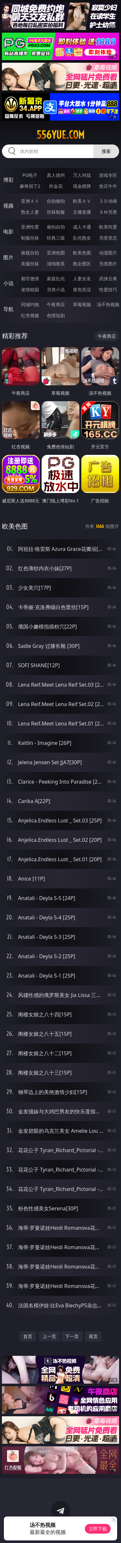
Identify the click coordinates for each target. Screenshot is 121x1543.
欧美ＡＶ (82, 201)
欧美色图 (82, 253)
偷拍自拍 (56, 227)
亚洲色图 (56, 253)
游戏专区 (108, 175)
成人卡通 (82, 227)
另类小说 (56, 289)
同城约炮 (30, 304)
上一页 (49, 1336)
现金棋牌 (82, 186)
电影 (8, 231)
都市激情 (30, 278)
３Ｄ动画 (108, 201)
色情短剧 (56, 315)
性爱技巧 (108, 289)
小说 (8, 283)
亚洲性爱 (30, 227)
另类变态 (108, 238)
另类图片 (108, 264)
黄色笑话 (82, 289)
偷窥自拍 (30, 253)
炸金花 (56, 186)
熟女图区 (82, 264)
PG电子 (29, 175)
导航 (8, 309)
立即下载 (98, 1529)
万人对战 (82, 175)
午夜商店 (56, 304)
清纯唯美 (56, 264)
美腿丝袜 (30, 264)
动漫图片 (108, 253)
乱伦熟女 (82, 238)
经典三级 (56, 238)
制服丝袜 (30, 238)
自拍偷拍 (56, 201)
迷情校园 (30, 289)
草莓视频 (82, 304)
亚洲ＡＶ (30, 201)
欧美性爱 (108, 227)
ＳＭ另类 (108, 212)
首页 (27, 1336)
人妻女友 (82, 278)
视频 (8, 205)
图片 (8, 257)
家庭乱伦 (56, 278)
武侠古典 (108, 278)
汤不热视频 (108, 304)
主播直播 (82, 212)
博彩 (8, 179)
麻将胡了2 (30, 186)
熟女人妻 (30, 212)
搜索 (106, 151)
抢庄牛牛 (108, 186)
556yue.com (60, 134)
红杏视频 (30, 315)
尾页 (93, 1336)
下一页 (72, 1336)
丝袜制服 (56, 212)
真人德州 (56, 175)
